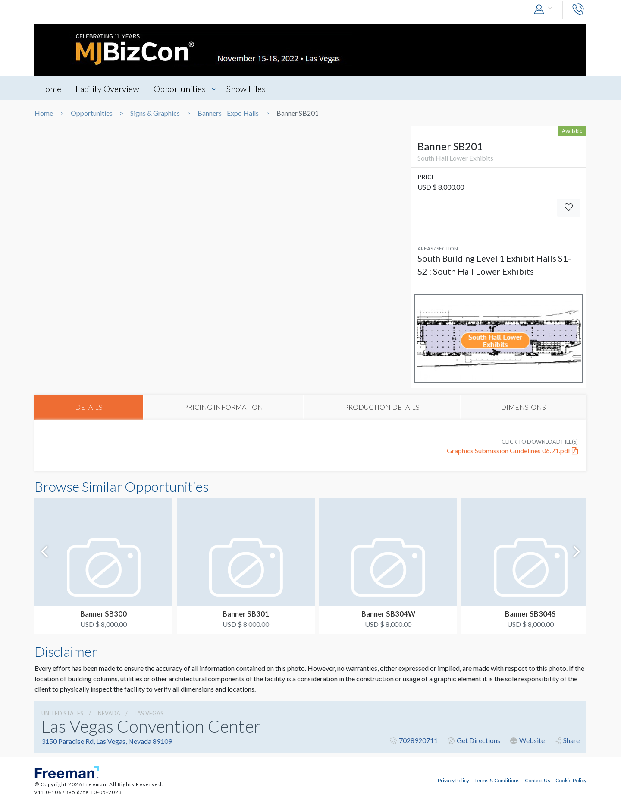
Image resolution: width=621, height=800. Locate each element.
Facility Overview (107, 88)
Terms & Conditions (497, 780)
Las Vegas (149, 713)
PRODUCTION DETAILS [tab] (382, 407)
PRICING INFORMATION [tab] (223, 407)
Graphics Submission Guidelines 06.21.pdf (512, 450)
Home (50, 88)
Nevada (109, 713)
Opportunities (180, 88)
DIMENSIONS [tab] (523, 407)
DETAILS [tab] (89, 407)
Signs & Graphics (155, 113)
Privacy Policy (453, 780)
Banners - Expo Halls (228, 113)
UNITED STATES (62, 713)
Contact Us (537, 780)
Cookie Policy (570, 780)
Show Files (246, 88)
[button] (545, 10)
